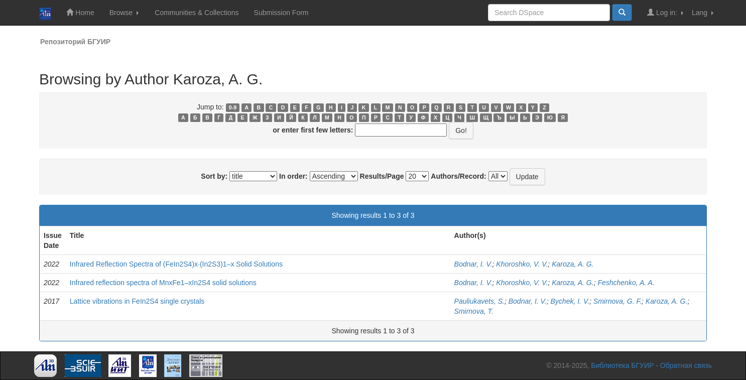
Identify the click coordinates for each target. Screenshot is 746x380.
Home (80, 12)
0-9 (232, 107)
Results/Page (382, 176)
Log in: (665, 12)
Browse (124, 13)
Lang (702, 13)
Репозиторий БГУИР (75, 42)
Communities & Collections (196, 13)
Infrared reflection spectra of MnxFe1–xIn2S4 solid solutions (163, 283)
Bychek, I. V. (570, 301)
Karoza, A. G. (573, 264)
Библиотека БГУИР (622, 365)
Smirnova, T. (473, 311)
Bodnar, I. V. (473, 264)
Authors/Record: (458, 176)
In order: (293, 176)
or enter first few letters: (313, 130)
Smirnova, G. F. (617, 301)
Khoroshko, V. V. (522, 264)
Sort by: (214, 176)
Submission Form (281, 13)
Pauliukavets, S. (479, 301)
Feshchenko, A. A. (625, 283)
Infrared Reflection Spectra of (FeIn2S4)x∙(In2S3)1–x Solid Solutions (176, 264)
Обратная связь (686, 365)
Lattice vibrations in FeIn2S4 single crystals (137, 301)
